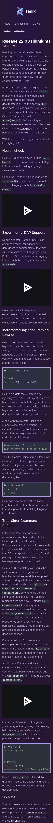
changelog (26, 128)
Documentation (21, 23)
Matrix (7, 30)
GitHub (36, 23)
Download (19, 30)
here (11, 107)
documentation (11, 103)
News (7, 23)
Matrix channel (15, 818)
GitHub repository (36, 810)
